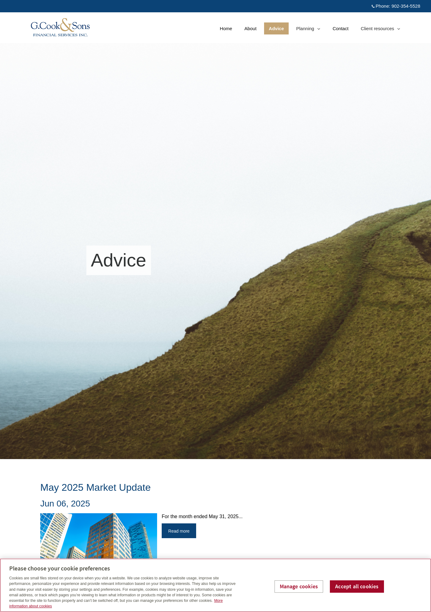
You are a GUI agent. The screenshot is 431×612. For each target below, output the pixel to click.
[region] (215, 585)
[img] (215, 229)
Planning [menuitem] (308, 30)
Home (226, 28)
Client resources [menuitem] (380, 30)
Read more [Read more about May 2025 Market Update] (178, 531)
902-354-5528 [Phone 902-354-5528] (406, 6)
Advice (276, 28)
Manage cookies (299, 586)
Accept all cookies (356, 586)
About (250, 28)
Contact (341, 28)
